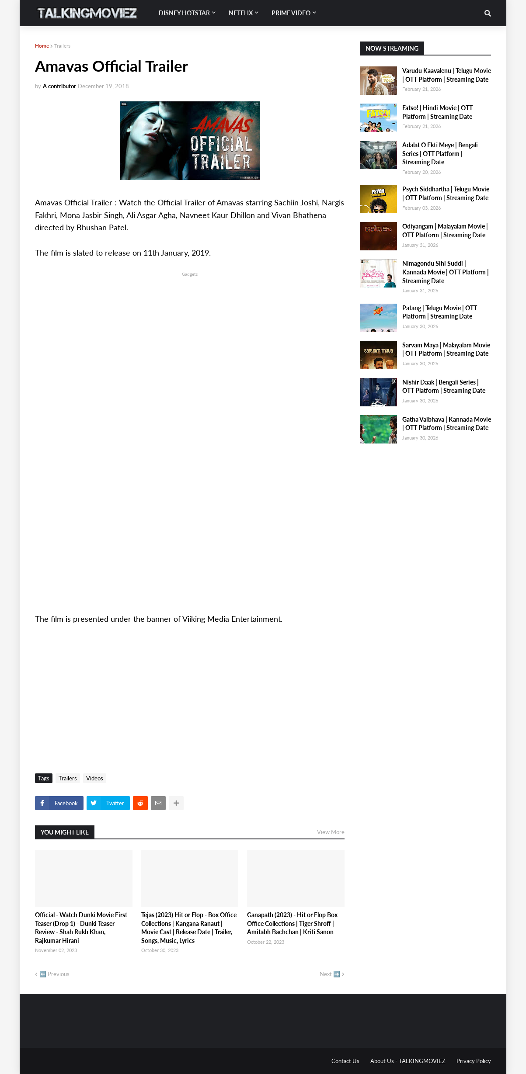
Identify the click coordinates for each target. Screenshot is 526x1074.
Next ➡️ (330, 973)
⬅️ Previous (54, 973)
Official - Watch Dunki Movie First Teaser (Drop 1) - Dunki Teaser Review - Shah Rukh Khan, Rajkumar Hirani (81, 927)
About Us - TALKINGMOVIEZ (408, 1060)
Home (42, 45)
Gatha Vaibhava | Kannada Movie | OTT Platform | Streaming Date (446, 424)
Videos (94, 778)
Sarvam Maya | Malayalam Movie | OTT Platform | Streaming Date (446, 349)
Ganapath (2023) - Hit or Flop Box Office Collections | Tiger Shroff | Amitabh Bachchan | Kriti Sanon (292, 923)
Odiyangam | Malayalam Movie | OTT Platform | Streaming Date (445, 230)
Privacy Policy (473, 1060)
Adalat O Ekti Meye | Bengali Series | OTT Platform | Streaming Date (440, 153)
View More (331, 831)
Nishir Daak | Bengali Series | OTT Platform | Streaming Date (443, 386)
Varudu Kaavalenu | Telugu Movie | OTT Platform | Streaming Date (446, 75)
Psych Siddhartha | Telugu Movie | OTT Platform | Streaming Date (445, 193)
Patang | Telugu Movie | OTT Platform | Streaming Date (439, 312)
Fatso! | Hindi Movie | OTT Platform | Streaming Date (437, 112)
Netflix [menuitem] (241, 13)
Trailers (62, 45)
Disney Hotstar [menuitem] (184, 13)
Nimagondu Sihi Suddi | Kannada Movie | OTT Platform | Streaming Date (445, 272)
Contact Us (345, 1060)
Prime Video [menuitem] (291, 13)
